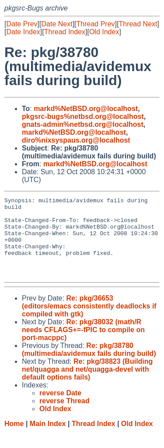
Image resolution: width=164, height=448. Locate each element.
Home (14, 439)
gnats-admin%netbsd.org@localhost (82, 124)
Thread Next (138, 24)
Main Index (48, 439)
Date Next (56, 24)
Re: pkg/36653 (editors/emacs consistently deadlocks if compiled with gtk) (89, 321)
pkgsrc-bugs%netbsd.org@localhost (83, 116)
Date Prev (21, 24)
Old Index (104, 32)
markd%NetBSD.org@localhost (86, 108)
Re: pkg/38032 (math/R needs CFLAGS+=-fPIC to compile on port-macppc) (83, 345)
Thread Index (64, 32)
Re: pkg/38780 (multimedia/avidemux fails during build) (89, 365)
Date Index (23, 32)
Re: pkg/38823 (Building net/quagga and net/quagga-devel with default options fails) (87, 385)
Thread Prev (96, 24)
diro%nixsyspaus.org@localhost (76, 140)
